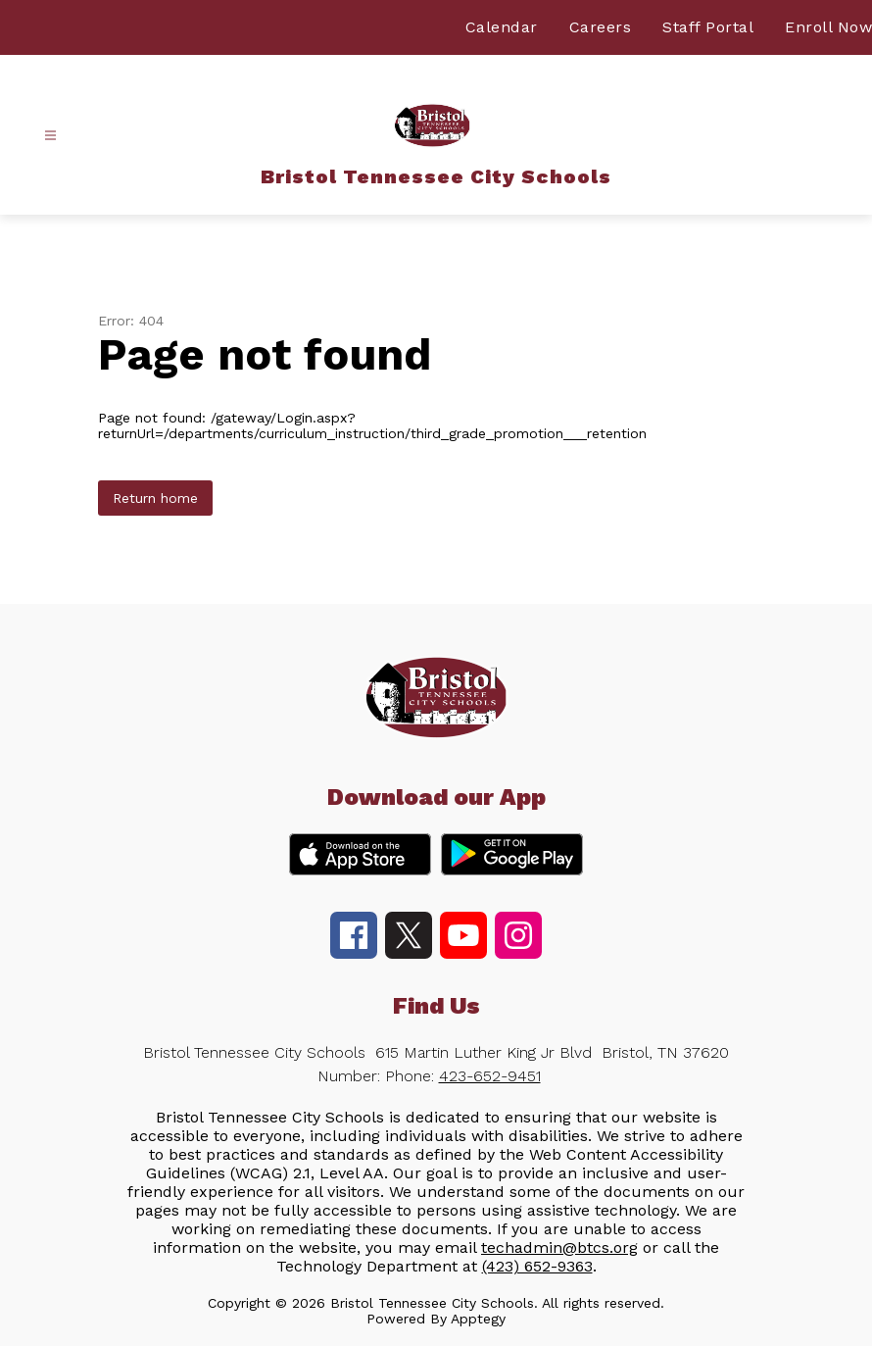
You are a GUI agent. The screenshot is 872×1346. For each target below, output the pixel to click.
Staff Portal (707, 27)
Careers (600, 27)
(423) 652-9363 (537, 1266)
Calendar (501, 27)
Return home (155, 498)
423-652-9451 (490, 1076)
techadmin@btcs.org (559, 1247)
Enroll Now (828, 27)
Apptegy (478, 1318)
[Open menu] (50, 136)
